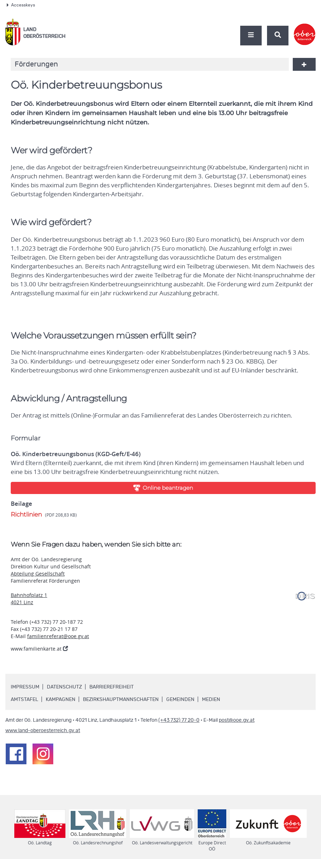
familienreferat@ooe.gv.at (58, 636)
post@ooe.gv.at (237, 720)
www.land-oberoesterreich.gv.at (42, 730)
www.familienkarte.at (39, 648)
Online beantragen (163, 487)
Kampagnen (60, 699)
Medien (211, 699)
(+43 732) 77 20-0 (178, 720)
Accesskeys (21, 5)
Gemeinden (180, 699)
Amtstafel (24, 699)
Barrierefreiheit (111, 687)
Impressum (25, 687)
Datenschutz (64, 687)
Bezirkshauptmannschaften (121, 699)
